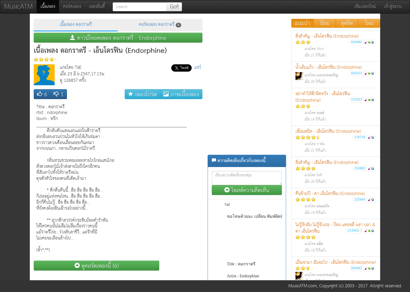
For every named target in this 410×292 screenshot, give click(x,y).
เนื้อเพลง (50, 6)
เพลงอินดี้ (97, 7)
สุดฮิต (347, 23)
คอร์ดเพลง (72, 7)
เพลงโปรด (142, 94)
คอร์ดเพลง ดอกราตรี (160, 25)
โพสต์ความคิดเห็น (246, 190)
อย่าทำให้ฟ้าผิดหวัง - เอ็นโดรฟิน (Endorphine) (335, 106)
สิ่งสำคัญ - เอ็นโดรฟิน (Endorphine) (335, 45)
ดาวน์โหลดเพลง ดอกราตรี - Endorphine (118, 38)
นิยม (324, 23)
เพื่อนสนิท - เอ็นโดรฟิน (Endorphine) (335, 141)
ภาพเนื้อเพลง (181, 94)
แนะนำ (302, 23)
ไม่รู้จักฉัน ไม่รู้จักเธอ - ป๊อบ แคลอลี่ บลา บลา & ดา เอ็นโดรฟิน (335, 237)
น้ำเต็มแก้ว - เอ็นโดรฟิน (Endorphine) (335, 74)
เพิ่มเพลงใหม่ (365, 7)
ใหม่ (369, 23)
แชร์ (197, 68)
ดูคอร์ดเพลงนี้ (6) (97, 266)
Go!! (174, 6)
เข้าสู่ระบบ (393, 7)
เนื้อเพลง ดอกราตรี (76, 25)
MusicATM (18, 7)
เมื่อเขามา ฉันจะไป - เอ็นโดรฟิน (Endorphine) (335, 272)
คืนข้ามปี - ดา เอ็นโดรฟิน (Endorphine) (335, 203)
